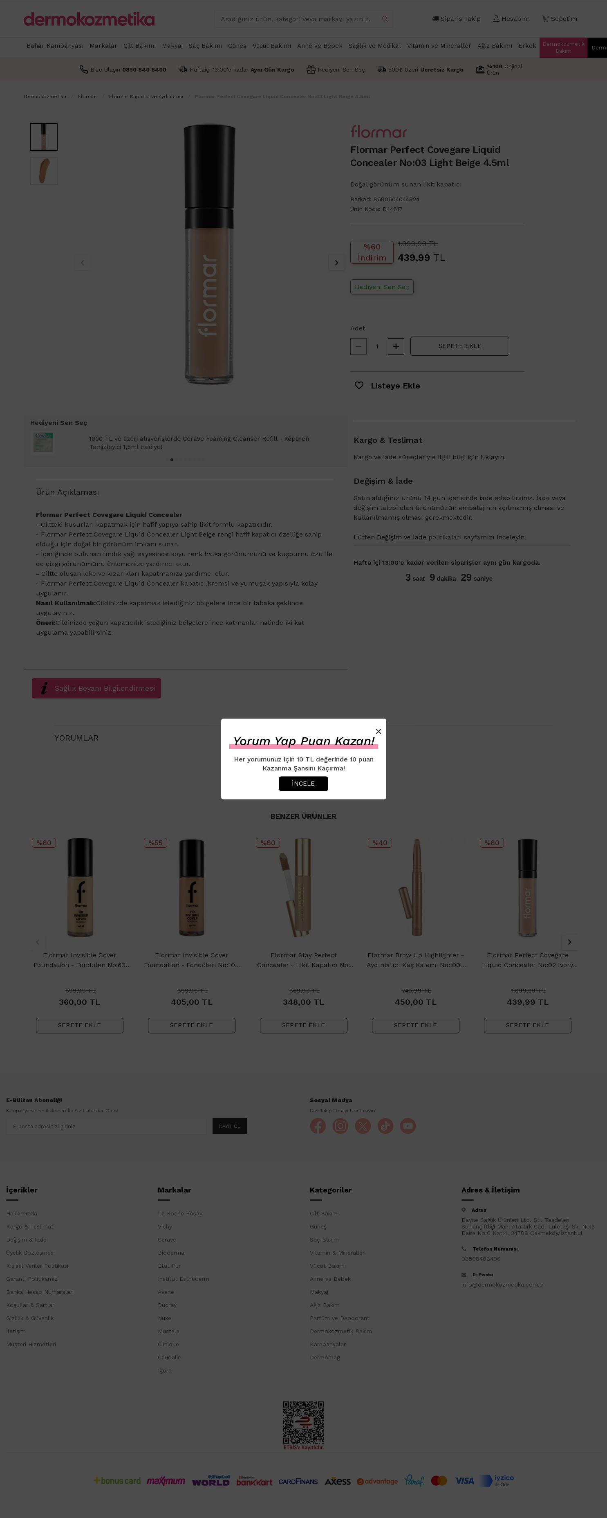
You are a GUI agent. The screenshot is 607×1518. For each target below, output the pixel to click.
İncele (303, 783)
